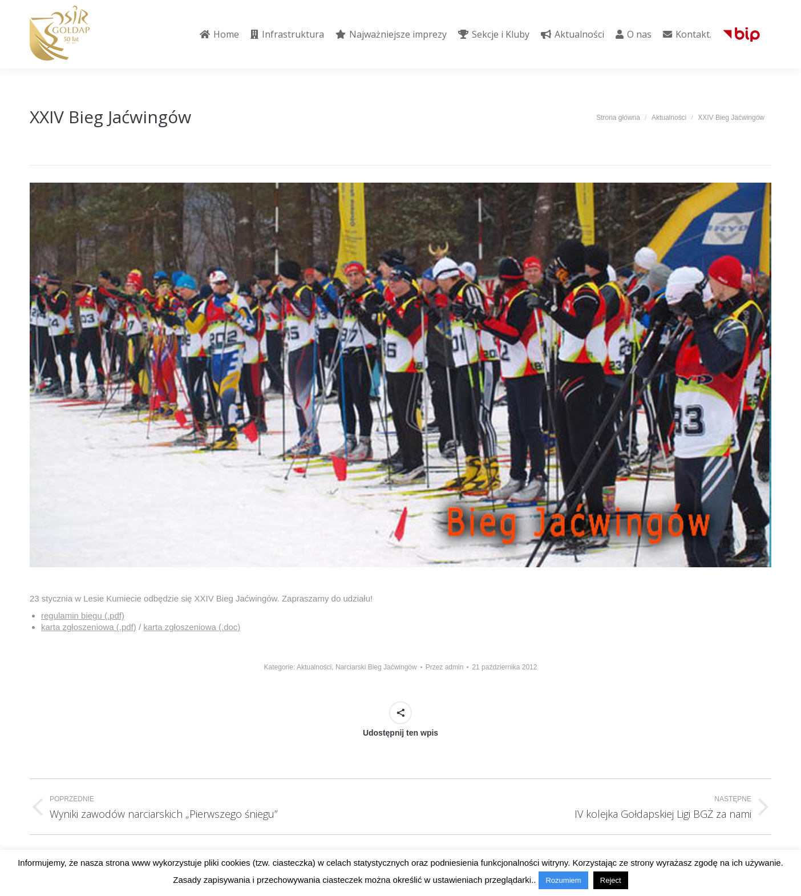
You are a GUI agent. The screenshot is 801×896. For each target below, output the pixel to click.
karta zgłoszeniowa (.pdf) (88, 627)
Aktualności (314, 667)
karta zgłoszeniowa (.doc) (191, 627)
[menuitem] (219, 34)
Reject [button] (610, 880)
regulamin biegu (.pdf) (82, 615)
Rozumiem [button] (563, 880)
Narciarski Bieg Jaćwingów (376, 667)
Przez (445, 667)
